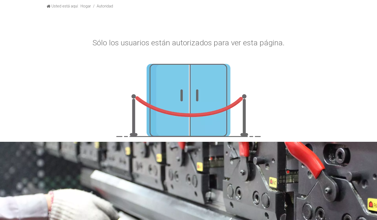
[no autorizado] (188, 100)
